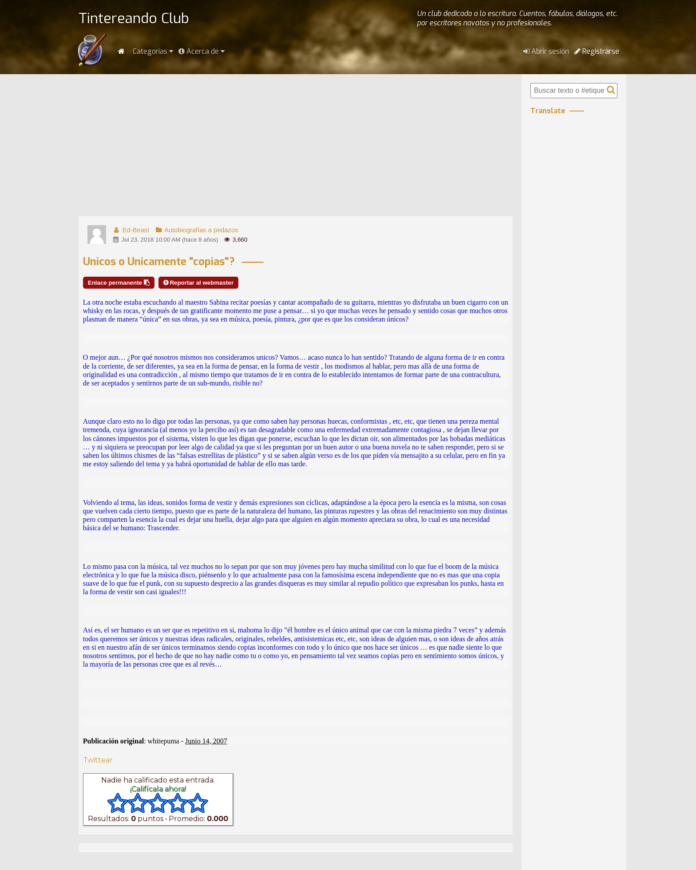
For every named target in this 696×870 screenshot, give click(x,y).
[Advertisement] (296, 145)
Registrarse (596, 51)
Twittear (98, 760)
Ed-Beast (130, 230)
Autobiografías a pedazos (196, 230)
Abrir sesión (546, 51)
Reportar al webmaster (198, 282)
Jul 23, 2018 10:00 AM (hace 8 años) (165, 239)
